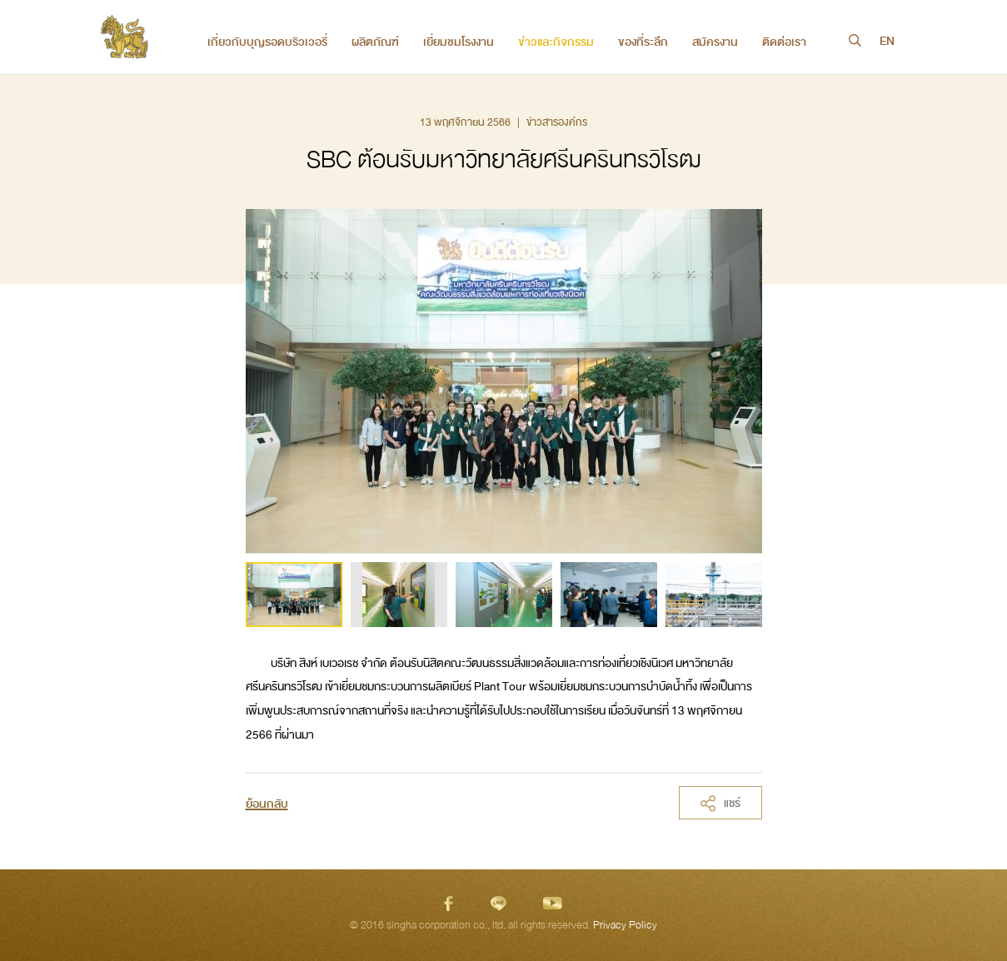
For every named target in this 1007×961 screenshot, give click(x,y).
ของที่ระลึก (643, 42)
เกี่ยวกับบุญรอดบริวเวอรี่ (267, 42)
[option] (294, 594)
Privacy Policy (625, 925)
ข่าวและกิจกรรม (556, 42)
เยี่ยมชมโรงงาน (458, 42)
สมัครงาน (715, 42)
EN (887, 41)
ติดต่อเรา (784, 42)
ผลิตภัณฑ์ (375, 42)
